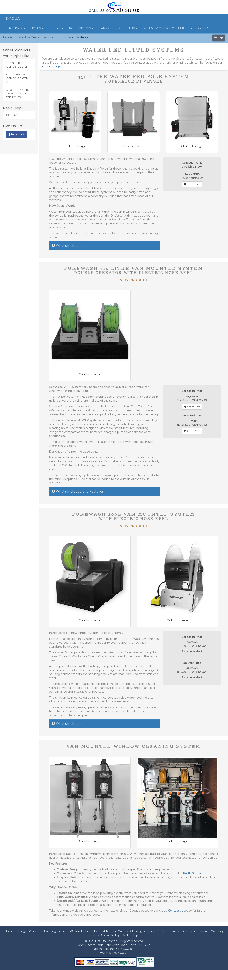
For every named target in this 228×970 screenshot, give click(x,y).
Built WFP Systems (74, 37)
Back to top (130, 935)
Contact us (175, 910)
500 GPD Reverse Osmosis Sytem (18, 64)
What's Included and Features (78, 491)
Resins (56, 28)
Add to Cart (192, 184)
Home (7, 37)
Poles (37, 28)
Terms (174, 931)
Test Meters (126, 28)
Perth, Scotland (193, 873)
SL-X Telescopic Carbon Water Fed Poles (17, 93)
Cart (218, 38)
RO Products (81, 28)
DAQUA (13, 18)
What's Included (67, 246)
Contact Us (14, 115)
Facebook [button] (17, 134)
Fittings (17, 28)
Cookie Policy (110, 935)
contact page (51, 66)
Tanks (104, 28)
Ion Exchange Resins (53, 931)
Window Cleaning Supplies (167, 28)
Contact (205, 28)
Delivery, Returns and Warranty (202, 931)
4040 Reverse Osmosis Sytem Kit (17, 78)
